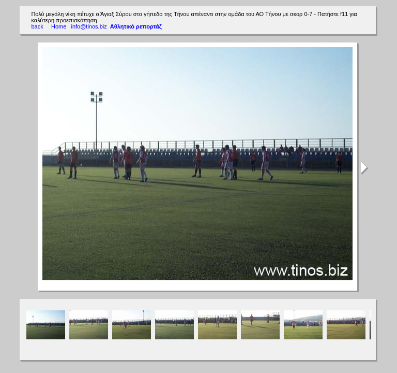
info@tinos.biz (88, 26)
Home (59, 26)
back (37, 26)
